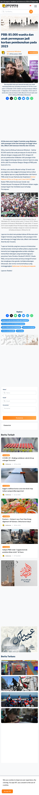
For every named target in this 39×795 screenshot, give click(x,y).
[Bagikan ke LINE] (15, 98)
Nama (5, 389)
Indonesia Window (14, 51)
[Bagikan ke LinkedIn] (19, 98)
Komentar (6, 405)
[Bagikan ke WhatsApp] (31, 98)
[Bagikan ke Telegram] (27, 98)
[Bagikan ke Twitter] (11, 98)
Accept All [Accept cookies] (7, 791)
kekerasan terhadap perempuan (23, 266)
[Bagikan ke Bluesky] (23, 98)
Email (5, 397)
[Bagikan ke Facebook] (7, 98)
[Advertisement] (19, 120)
